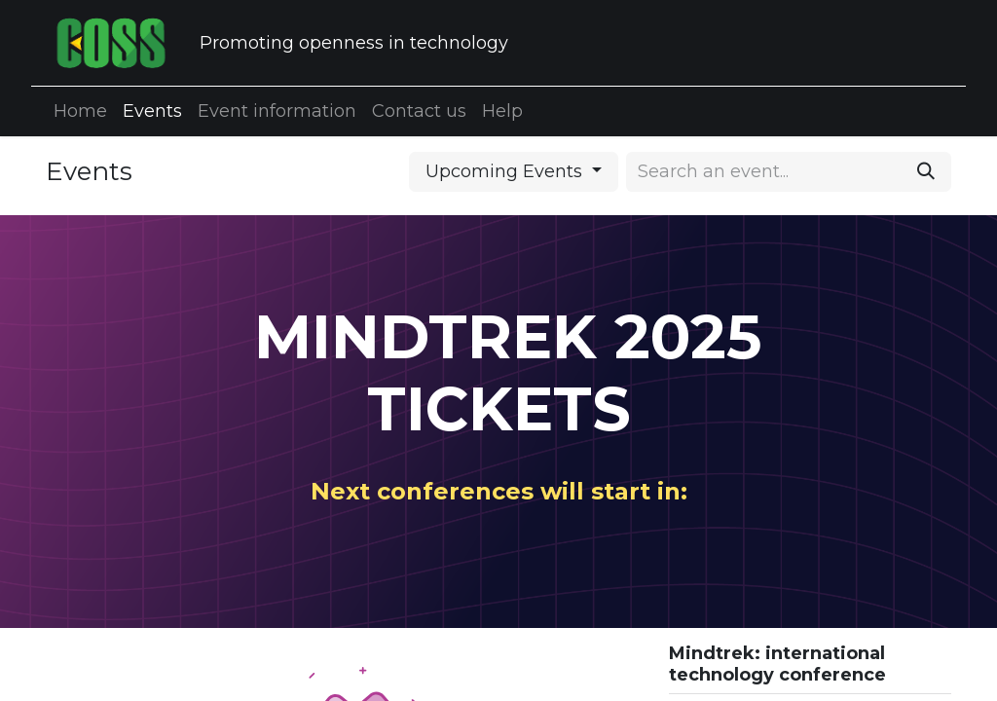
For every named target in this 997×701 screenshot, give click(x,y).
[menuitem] (80, 111)
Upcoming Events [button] (506, 171)
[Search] (926, 172)
